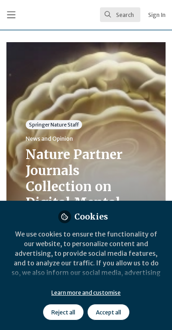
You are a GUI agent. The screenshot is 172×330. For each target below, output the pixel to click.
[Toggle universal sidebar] (11, 15)
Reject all (63, 312)
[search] (120, 14)
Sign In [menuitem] (157, 14)
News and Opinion (49, 138)
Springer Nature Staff (54, 124)
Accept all (108, 312)
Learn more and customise (86, 292)
